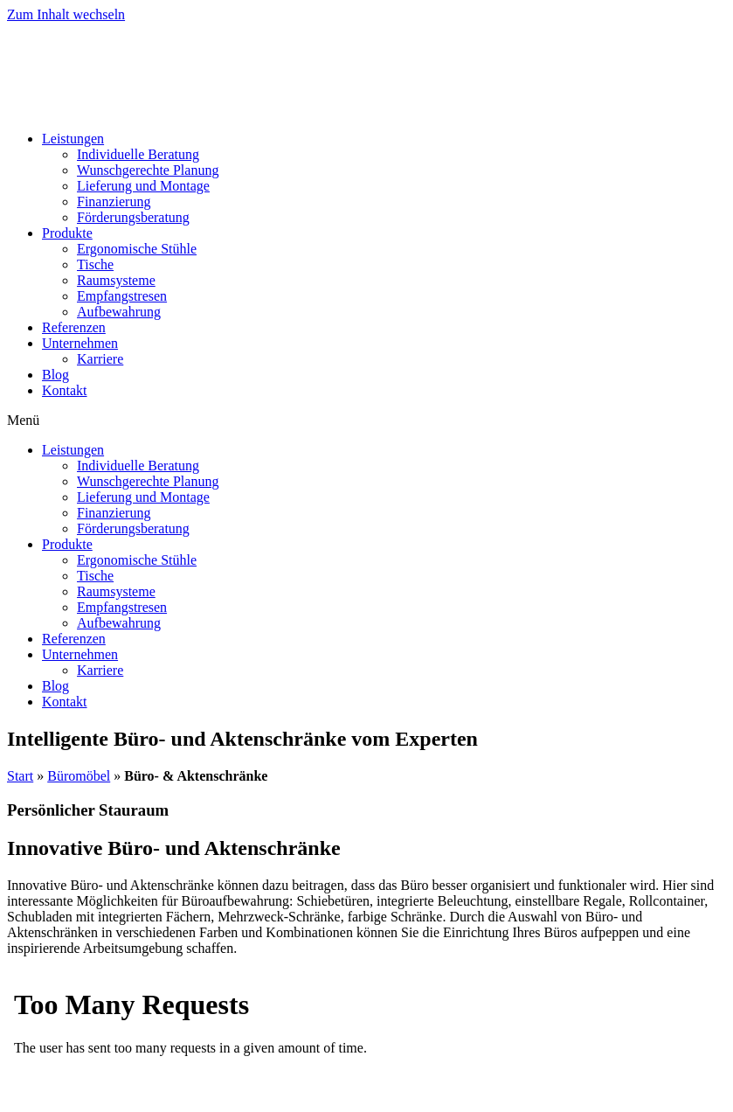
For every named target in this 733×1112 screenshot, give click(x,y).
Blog (55, 374)
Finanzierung (113, 201)
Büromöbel (78, 775)
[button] (366, 420)
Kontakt (64, 390)
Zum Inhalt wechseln (66, 14)
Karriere (100, 358)
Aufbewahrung (119, 311)
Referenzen (74, 327)
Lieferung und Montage (143, 185)
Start (20, 775)
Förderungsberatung (133, 217)
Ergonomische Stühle (137, 248)
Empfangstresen (122, 295)
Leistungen (73, 138)
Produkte (67, 233)
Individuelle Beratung (138, 154)
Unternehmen (80, 343)
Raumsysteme (116, 280)
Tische (95, 264)
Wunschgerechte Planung (147, 170)
